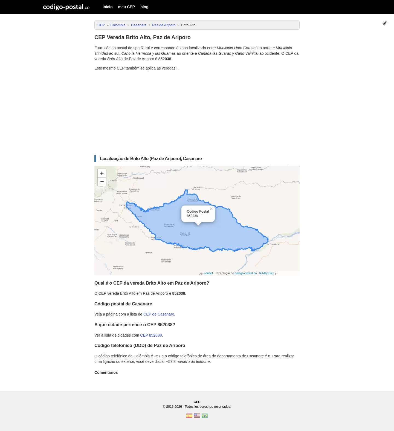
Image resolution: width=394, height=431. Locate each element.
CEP (197, 402)
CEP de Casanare (158, 314)
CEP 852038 (151, 335)
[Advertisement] (197, 113)
